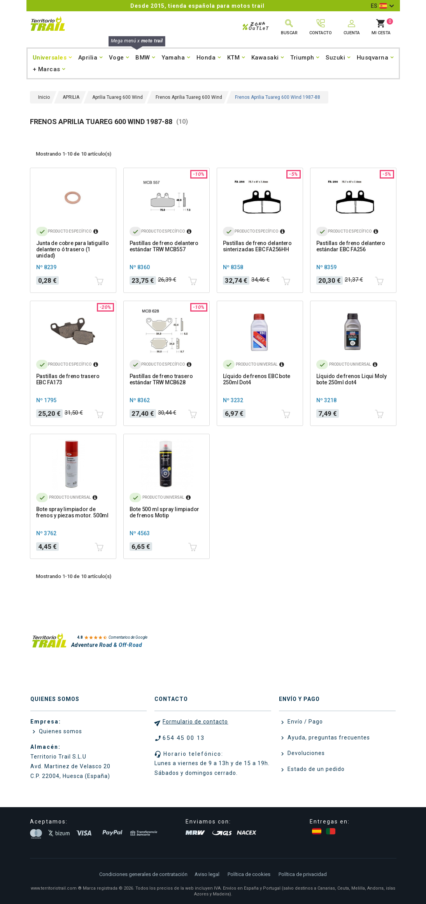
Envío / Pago (304, 721)
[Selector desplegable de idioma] (382, 6)
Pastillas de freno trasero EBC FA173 (68, 379)
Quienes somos (59, 731)
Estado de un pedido (315, 769)
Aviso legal (207, 874)
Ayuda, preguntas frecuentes (328, 737)
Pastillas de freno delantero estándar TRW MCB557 (164, 246)
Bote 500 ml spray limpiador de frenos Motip (165, 512)
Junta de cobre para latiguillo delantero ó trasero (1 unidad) (72, 249)
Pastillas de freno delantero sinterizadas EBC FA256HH (257, 246)
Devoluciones (305, 753)
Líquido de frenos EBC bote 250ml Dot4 (256, 379)
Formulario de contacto (195, 721)
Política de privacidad (303, 874)
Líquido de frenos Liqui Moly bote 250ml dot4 (351, 379)
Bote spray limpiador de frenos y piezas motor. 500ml (72, 512)
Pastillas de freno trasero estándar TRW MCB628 (161, 379)
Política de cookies (249, 874)
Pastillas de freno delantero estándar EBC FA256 (350, 246)
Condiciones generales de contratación (143, 874)
